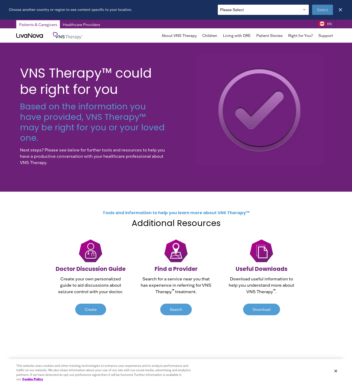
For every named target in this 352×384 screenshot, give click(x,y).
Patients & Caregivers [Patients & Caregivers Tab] (38, 24)
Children (209, 35)
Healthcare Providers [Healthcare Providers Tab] (81, 24)
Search (176, 309)
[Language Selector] (325, 24)
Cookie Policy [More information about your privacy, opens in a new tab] (32, 379)
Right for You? (300, 35)
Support (325, 35)
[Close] (340, 10)
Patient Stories (269, 35)
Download (262, 309)
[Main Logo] (66, 35)
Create (91, 309)
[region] (176, 371)
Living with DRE (237, 35)
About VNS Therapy (179, 35)
